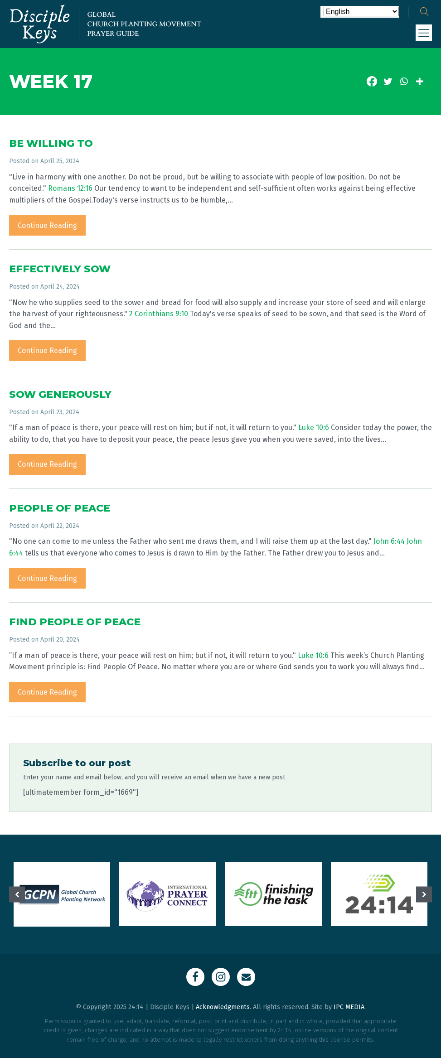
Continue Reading (47, 225)
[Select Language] (361, 11)
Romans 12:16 (70, 188)
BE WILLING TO (51, 143)
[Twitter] (388, 81)
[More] (419, 81)
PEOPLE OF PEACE (59, 508)
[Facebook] (372, 81)
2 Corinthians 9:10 (158, 313)
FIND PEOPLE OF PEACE (75, 622)
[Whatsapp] (404, 81)
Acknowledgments (223, 1007)
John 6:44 (389, 541)
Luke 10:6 (313, 427)
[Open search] (424, 12)
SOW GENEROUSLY (60, 394)
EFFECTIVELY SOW (60, 269)
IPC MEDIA (349, 1007)
